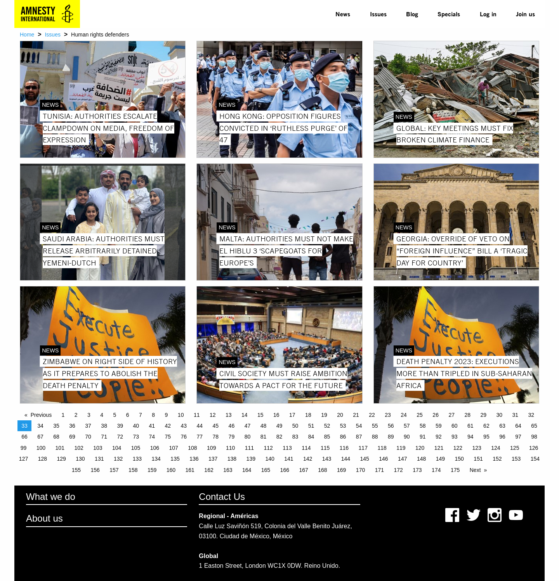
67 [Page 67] (40, 437)
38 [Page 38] (104, 426)
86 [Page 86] (343, 437)
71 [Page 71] (104, 437)
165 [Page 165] (265, 470)
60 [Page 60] (454, 426)
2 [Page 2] (76, 415)
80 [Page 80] (248, 437)
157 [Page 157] (113, 470)
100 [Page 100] (40, 448)
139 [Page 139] (251, 459)
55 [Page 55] (375, 426)
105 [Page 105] (135, 448)
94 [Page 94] (470, 437)
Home (27, 34)
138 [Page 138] (231, 459)
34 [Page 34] (40, 426)
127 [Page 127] (23, 459)
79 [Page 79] (232, 437)
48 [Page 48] (263, 426)
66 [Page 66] (24, 437)
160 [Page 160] (171, 470)
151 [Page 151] (478, 459)
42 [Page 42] (168, 426)
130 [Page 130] (80, 459)
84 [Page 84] (311, 437)
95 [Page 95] (486, 437)
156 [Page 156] (94, 470)
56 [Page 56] (391, 426)
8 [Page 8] (153, 415)
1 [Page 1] (63, 415)
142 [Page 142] (307, 459)
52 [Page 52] (327, 426)
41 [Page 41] (152, 426)
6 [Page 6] (127, 415)
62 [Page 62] (486, 426)
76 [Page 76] (184, 437)
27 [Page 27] (451, 415)
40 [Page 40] (136, 426)
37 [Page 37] (88, 426)
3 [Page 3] (88, 415)
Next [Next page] (475, 470)
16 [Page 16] (276, 415)
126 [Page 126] (533, 448)
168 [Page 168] (322, 470)
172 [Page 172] (398, 470)
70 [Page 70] (88, 437)
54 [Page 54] (359, 426)
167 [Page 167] (303, 470)
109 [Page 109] (211, 448)
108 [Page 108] (192, 448)
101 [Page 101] (60, 448)
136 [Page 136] (193, 459)
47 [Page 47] (248, 426)
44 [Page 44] (200, 426)
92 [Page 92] (439, 437)
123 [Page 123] (476, 448)
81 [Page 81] (263, 437)
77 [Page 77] (200, 437)
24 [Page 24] (404, 415)
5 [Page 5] (114, 415)
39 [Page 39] (120, 426)
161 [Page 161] (190, 470)
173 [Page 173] (417, 470)
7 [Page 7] (140, 415)
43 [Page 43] (184, 426)
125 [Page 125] (514, 448)
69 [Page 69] (72, 437)
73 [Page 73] (136, 437)
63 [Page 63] (502, 426)
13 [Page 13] (229, 415)
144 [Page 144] (345, 459)
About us (44, 518)
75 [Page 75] (168, 437)
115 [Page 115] (325, 448)
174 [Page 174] (436, 470)
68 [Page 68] (56, 437)
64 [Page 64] (518, 426)
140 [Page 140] (269, 459)
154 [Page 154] (535, 459)
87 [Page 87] (359, 437)
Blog (412, 14)
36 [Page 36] (72, 426)
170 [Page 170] (360, 470)
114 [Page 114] (306, 448)
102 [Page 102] (78, 448)
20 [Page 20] (340, 415)
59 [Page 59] (439, 426)
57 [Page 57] (407, 426)
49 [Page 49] (279, 426)
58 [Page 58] (423, 426)
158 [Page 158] (132, 470)
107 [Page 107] (173, 448)
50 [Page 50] (295, 426)
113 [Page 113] (287, 448)
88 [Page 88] (375, 437)
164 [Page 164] (246, 470)
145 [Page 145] (364, 459)
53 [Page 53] (343, 426)
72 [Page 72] (120, 437)
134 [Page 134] (156, 459)
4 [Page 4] (101, 415)
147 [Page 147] (402, 459)
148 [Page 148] (421, 459)
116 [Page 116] (344, 448)
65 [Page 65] (534, 426)
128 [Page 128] (42, 459)
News (342, 14)
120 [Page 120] (419, 448)
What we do (50, 496)
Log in (488, 14)
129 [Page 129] (61, 459)
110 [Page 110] (230, 448)
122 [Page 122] (457, 448)
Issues (378, 14)
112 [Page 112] (268, 448)
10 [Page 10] (181, 415)
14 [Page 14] (244, 415)
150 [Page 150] (459, 459)
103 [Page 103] (97, 448)
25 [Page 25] (420, 415)
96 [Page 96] (502, 437)
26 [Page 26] (435, 415)
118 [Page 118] (381, 448)
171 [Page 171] (379, 470)
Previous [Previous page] (41, 415)
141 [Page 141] (288, 459)
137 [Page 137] (212, 459)
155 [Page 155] (76, 470)
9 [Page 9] (166, 415)
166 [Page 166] (284, 470)
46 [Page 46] (232, 426)
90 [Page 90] (407, 437)
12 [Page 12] (213, 415)
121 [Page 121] (438, 448)
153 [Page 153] (516, 459)
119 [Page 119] (400, 448)
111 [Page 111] (249, 448)
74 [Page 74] (152, 437)
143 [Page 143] (326, 459)
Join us (525, 14)
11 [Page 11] (197, 415)
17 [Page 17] (292, 415)
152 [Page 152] (497, 459)
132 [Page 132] (118, 459)
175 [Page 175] (455, 470)
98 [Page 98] (534, 437)
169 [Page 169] (341, 470)
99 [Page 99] (24, 448)
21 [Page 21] (356, 415)
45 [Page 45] (216, 426)
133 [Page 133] (137, 459)
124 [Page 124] (495, 448)
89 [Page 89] (391, 437)
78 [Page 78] (216, 437)
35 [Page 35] (56, 426)
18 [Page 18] (308, 415)
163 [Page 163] (227, 470)
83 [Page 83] (295, 437)
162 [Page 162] (208, 470)
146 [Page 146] (383, 459)
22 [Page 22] (372, 415)
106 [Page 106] (154, 448)
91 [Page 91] (423, 437)
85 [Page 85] (327, 437)
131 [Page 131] (99, 459)
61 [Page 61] (470, 426)
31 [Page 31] (515, 415)
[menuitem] (343, 14)
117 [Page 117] (363, 448)
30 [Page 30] (499, 415)
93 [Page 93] (454, 437)
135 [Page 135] (174, 459)
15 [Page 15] (260, 415)
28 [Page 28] (467, 415)
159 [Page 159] (152, 470)
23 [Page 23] (388, 415)
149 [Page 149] (440, 459)
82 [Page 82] (279, 437)
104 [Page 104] (116, 448)
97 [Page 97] (518, 437)
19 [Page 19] (324, 415)
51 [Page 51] (311, 426)
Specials (448, 14)
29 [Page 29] (483, 415)
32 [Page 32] (531, 415)
